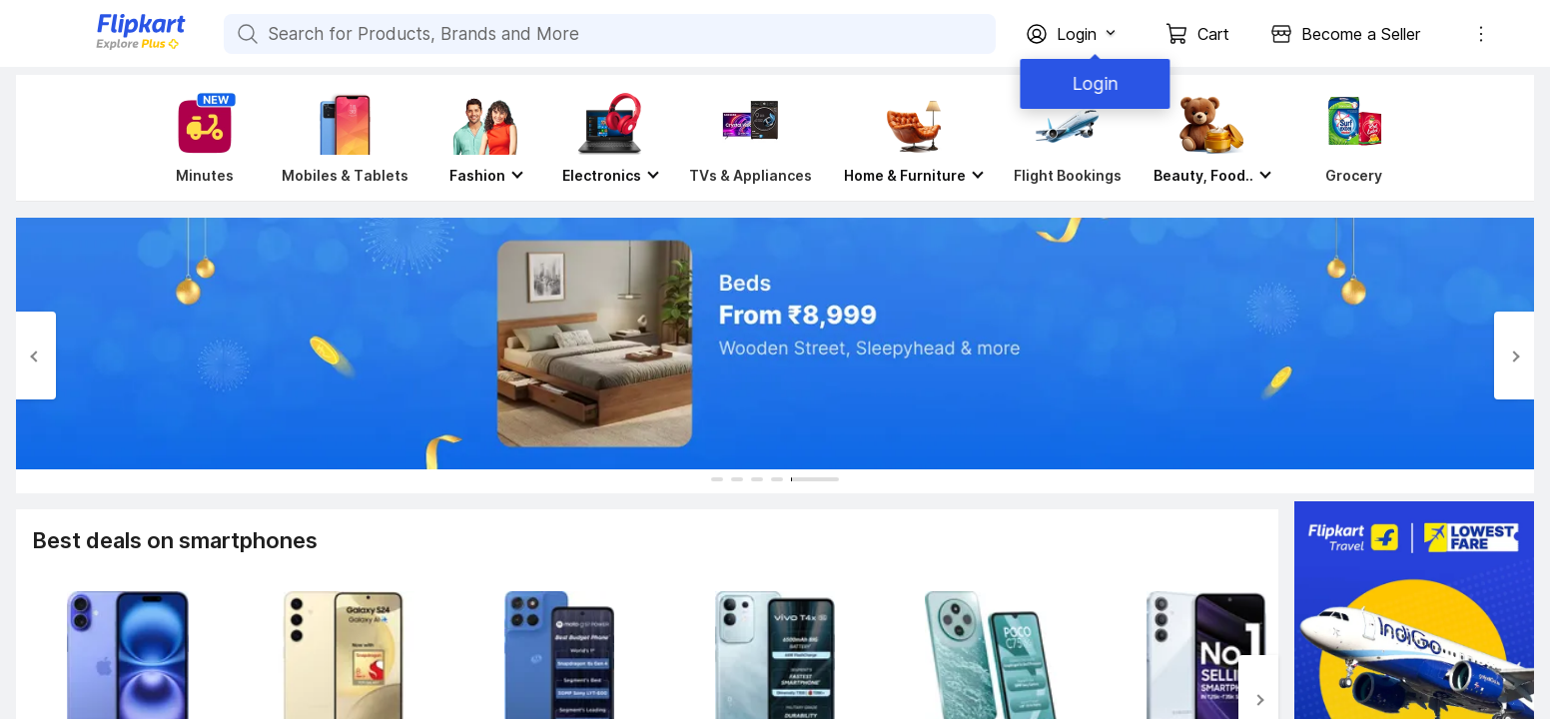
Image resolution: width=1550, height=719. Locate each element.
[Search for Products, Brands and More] (246, 34)
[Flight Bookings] (1068, 138)
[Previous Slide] (36, 355)
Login (1091, 83)
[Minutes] (201, 138)
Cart (1213, 34)
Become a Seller (1360, 34)
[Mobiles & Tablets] (345, 138)
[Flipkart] (108, 47)
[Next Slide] (1514, 355)
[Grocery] (1350, 138)
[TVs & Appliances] (750, 138)
